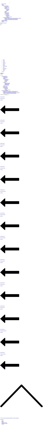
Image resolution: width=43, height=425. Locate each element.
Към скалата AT (7, 79)
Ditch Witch (7, 9)
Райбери (6, 11)
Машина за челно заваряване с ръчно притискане (11, 19)
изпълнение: (2, 419)
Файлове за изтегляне (4, 423)
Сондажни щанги (7, 14)
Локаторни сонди (7, 7)
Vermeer (6, 89)
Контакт (3, 21)
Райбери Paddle (7, 84)
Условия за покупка (4, 20)
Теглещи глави (7, 6)
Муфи (4, 85)
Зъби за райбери (7, 12)
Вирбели (4, 78)
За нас (2, 4)
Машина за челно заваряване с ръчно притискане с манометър (13, 18)
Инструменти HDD (4, 76)
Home (2, 420)
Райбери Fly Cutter (7, 83)
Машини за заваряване (6, 17)
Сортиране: (1, 94)
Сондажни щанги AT (9, 16)
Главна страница (4, 3)
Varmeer (7, 10)
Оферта (3, 5)
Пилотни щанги (7, 13)
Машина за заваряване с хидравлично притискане (9, 93)
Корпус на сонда (7, 8)
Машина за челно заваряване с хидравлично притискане (10, 91)
